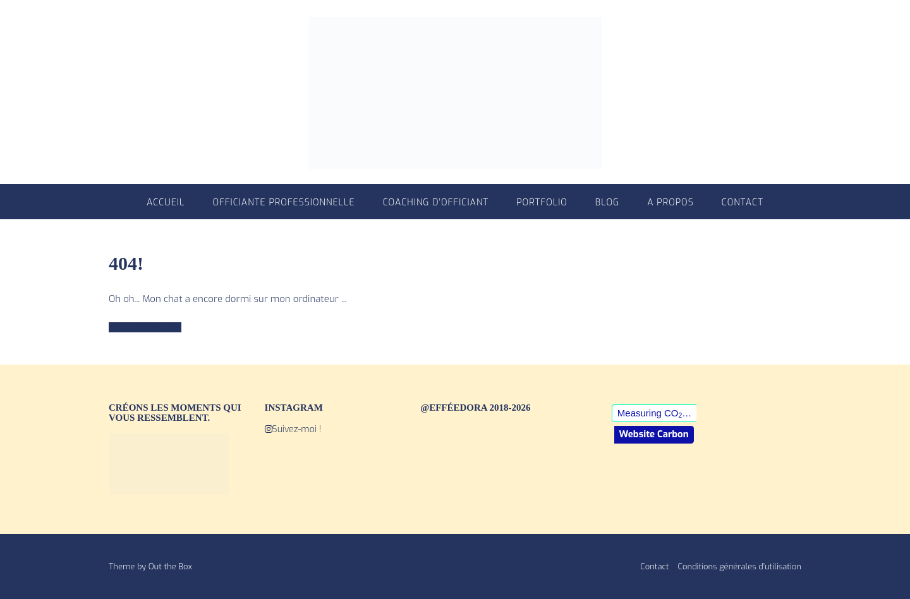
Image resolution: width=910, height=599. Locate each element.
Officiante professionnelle (283, 203)
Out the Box (170, 566)
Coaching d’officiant (436, 203)
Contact (742, 203)
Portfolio (541, 203)
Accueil (166, 203)
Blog (607, 203)
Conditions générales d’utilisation (739, 566)
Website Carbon (654, 434)
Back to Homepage (145, 327)
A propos (670, 203)
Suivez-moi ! (293, 429)
